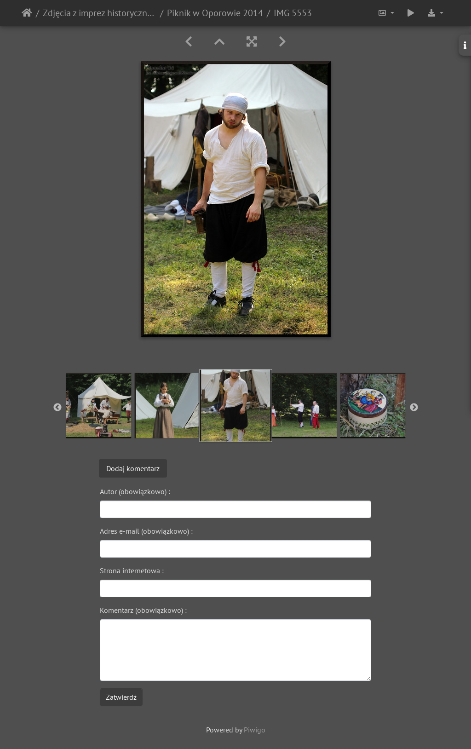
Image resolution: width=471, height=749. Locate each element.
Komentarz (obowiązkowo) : (143, 610)
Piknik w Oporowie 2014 (215, 13)
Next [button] (414, 407)
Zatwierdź (121, 697)
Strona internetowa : (132, 570)
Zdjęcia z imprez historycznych (99, 13)
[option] (98, 405)
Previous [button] (57, 407)
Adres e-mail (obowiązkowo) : (146, 531)
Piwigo (254, 729)
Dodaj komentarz (133, 468)
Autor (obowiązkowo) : (135, 491)
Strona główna (27, 13)
